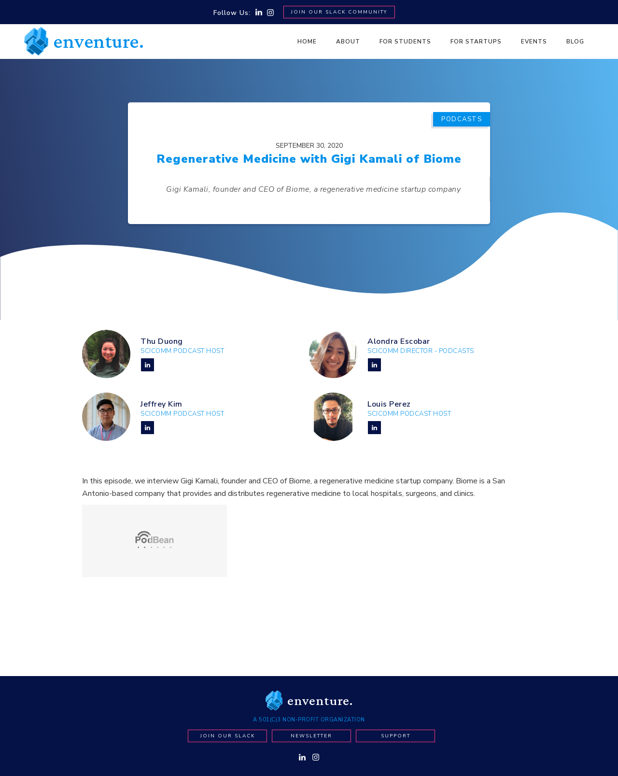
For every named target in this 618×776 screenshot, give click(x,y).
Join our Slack (227, 736)
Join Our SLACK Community (339, 12)
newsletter (311, 736)
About (348, 41)
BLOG (575, 41)
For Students (405, 41)
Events (534, 41)
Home (307, 41)
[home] (84, 41)
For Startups (476, 41)
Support (395, 736)
